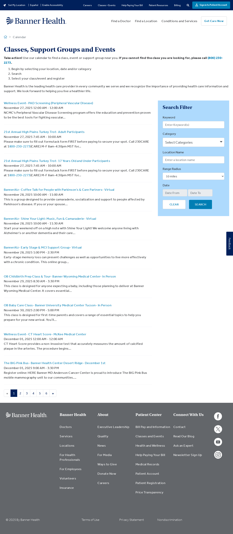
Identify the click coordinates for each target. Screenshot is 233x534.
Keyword (169, 117)
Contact (179, 427)
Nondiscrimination (169, 520)
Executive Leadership (113, 427)
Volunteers (68, 478)
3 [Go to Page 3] (27, 393)
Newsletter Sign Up (187, 455)
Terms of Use (90, 520)
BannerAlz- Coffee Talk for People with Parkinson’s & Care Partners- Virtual (59, 189)
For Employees (70, 469)
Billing (177, 5)
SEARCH (200, 204)
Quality (102, 436)
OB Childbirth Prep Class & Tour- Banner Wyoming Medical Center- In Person (60, 276)
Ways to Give (107, 464)
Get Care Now (214, 21)
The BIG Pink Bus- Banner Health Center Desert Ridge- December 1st (55, 363)
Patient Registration (151, 483)
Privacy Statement (131, 520)
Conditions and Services (179, 21)
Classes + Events (106, 5)
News (101, 445)
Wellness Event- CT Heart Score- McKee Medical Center (45, 334)
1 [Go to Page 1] (14, 393)
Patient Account (147, 473)
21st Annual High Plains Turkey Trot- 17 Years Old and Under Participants (57, 161)
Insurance (67, 488)
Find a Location (146, 21)
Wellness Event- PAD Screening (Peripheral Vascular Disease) (48, 103)
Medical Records (147, 464)
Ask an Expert (183, 445)
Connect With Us (188, 414)
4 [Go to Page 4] (33, 393)
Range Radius (172, 169)
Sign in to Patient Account (211, 4)
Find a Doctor (121, 21)
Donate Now (106, 473)
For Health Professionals (70, 457)
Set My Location (14, 5)
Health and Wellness (150, 445)
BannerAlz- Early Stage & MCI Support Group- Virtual (43, 247)
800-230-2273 (19, 146)
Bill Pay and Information (153, 427)
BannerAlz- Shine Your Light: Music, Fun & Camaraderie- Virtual (50, 218)
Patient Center (149, 414)
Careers (87, 5)
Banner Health (73, 414)
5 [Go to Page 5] (40, 393)
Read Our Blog (183, 436)
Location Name (173, 152)
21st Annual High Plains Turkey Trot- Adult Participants (44, 132)
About (102, 414)
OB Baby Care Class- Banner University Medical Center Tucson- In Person (57, 305)
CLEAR (174, 204)
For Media (104, 455)
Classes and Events (150, 436)
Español (34, 5)
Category (169, 134)
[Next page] (53, 393)
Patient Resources (158, 5)
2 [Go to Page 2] (20, 393)
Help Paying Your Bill (132, 5)
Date (166, 185)
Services (66, 436)
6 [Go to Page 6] (46, 393)
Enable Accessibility (52, 5)
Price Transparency (150, 492)
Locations (67, 445)
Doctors (66, 427)
